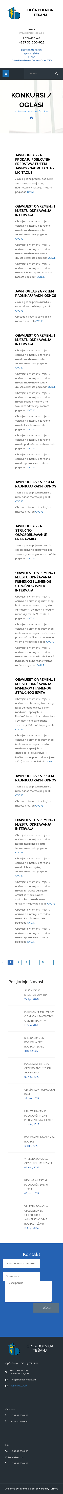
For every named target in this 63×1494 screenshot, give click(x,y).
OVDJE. (31, 192)
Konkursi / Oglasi (38, 111)
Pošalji (46, 1308)
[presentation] (16, 1315)
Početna (20, 111)
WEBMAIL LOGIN (19, 1385)
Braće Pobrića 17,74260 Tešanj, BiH (19, 1372)
